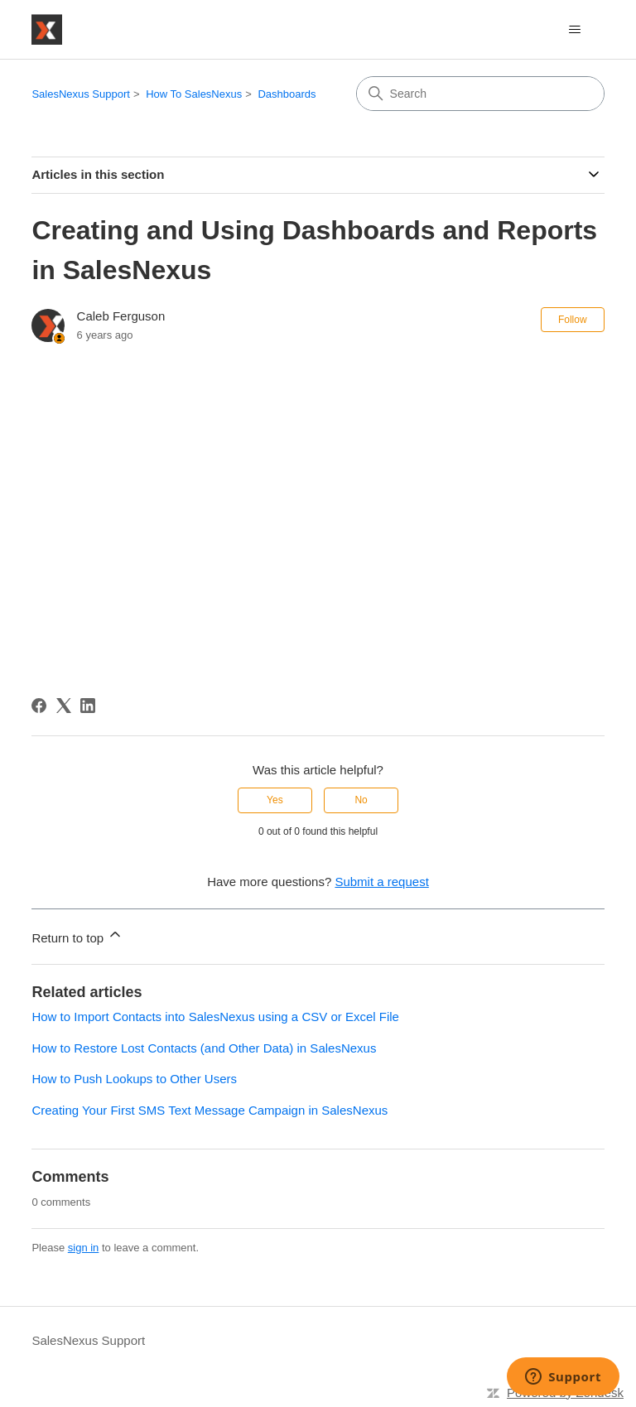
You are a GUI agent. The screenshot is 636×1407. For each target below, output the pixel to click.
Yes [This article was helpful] (275, 800)
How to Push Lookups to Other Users (134, 1079)
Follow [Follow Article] (572, 319)
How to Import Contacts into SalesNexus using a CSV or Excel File (215, 1016)
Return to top (77, 935)
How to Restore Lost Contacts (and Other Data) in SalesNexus (203, 1048)
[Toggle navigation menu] (575, 30)
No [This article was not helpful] (360, 800)
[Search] (480, 93)
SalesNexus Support (80, 94)
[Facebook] (38, 705)
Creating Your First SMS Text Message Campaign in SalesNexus (209, 1110)
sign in (83, 1247)
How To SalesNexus (194, 94)
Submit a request (381, 882)
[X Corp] (63, 705)
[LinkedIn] (87, 705)
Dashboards (287, 94)
